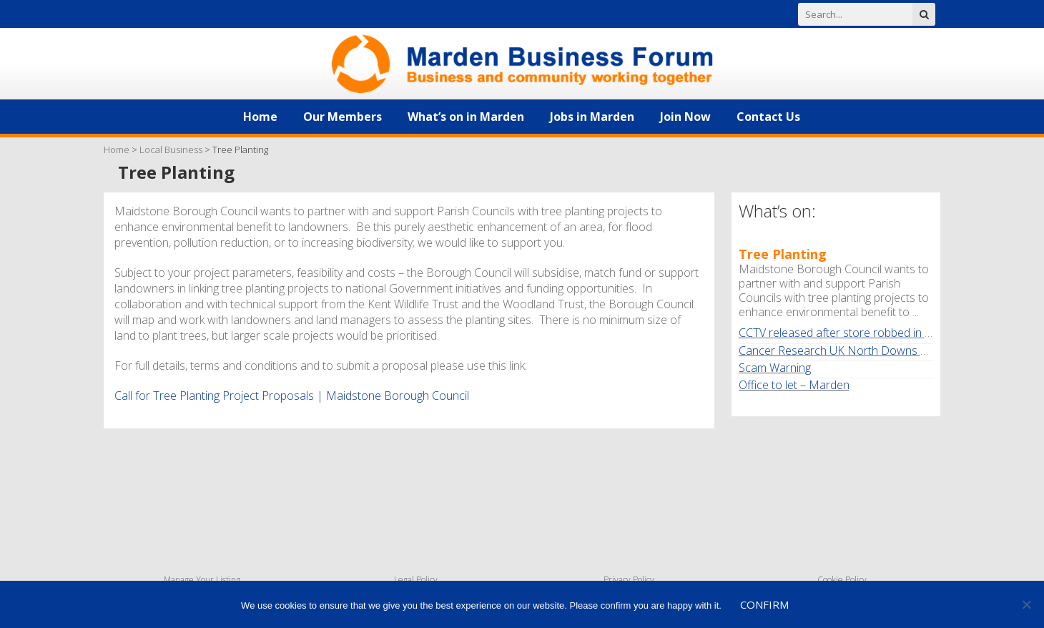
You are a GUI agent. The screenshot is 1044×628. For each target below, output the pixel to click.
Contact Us (768, 116)
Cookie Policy (842, 580)
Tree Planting (783, 254)
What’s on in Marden (466, 116)
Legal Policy (416, 580)
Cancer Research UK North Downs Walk (841, 350)
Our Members (342, 116)
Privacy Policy (629, 580)
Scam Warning (775, 368)
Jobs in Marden (592, 116)
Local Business (170, 149)
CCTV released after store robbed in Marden (852, 332)
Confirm (764, 604)
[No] (1026, 604)
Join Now (685, 116)
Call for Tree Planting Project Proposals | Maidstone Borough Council (291, 395)
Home (260, 116)
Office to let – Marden (794, 385)
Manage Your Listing (202, 580)
